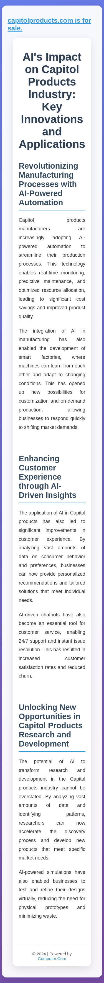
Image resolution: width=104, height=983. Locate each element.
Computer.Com (52, 958)
